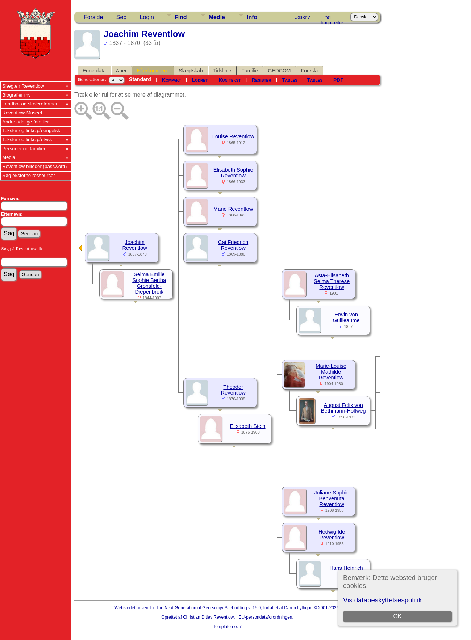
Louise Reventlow (233, 136)
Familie (249, 70)
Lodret (200, 80)
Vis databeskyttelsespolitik (382, 600)
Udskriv (302, 17)
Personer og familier (23, 148)
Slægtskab (191, 70)
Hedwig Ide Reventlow (331, 534)
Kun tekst (229, 80)
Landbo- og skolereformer (30, 103)
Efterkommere (152, 70)
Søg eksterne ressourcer (28, 175)
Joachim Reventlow (134, 245)
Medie (217, 17)
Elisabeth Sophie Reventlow (233, 172)
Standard (140, 79)
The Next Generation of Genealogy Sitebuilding (201, 607)
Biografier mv (16, 95)
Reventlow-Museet (22, 112)
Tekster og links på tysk (27, 139)
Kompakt (171, 80)
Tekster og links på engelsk (31, 130)
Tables (289, 80)
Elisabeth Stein (248, 426)
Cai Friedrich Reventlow (233, 245)
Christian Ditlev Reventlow (208, 617)
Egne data (94, 70)
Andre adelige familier (25, 122)
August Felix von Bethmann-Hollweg (343, 408)
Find (181, 17)
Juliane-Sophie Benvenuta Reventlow (331, 498)
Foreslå (309, 70)
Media (8, 157)
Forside (93, 17)
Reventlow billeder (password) (34, 166)
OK (397, 616)
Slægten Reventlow (23, 86)
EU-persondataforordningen (265, 617)
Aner (121, 70)
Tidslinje (222, 70)
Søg (121, 17)
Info (252, 17)
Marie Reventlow (233, 209)
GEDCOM (279, 70)
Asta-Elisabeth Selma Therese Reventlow (332, 281)
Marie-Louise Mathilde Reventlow (331, 371)
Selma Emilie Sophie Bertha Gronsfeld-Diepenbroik (149, 283)
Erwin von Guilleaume (346, 317)
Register (261, 80)
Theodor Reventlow (233, 390)
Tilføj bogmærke (332, 18)
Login (147, 17)
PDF (338, 80)
